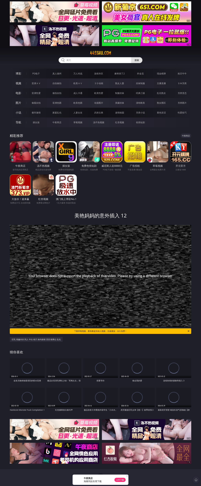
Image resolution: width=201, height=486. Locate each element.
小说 (18, 112)
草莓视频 (77, 122)
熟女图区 (161, 102)
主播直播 (161, 83)
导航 (18, 122)
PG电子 (36, 73)
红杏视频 (119, 122)
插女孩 (36, 122)
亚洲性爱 (36, 93)
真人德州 (56, 73)
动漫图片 (98, 102)
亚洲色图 (56, 102)
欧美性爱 (98, 93)
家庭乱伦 (56, 112)
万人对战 (77, 73)
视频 (18, 83)
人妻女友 (77, 112)
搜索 (137, 60)
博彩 (18, 73)
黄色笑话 (161, 112)
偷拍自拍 (56, 93)
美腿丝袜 (119, 102)
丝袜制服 (140, 83)
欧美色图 (77, 102)
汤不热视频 (98, 122)
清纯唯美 (140, 102)
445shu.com (100, 53)
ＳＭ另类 (182, 83)
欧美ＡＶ (77, 83)
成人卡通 (77, 93)
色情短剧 (140, 122)
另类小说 (140, 112)
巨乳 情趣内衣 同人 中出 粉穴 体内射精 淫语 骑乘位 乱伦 (36, 339)
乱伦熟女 (161, 93)
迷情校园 (119, 112)
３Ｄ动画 (98, 83)
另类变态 (182, 93)
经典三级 (140, 93)
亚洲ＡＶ (36, 83)
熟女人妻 (119, 83)
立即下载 (120, 479)
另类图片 (182, 102)
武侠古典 (98, 112)
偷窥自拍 (36, 102)
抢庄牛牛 (182, 73)
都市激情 (36, 112)
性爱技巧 (182, 112)
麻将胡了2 (119, 73)
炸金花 (140, 73)
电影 (18, 93)
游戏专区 (98, 73)
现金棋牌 (161, 73)
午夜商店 (56, 122)
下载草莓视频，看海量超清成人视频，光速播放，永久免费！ (132, 331)
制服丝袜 (119, 93)
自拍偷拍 (56, 83)
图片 (18, 103)
